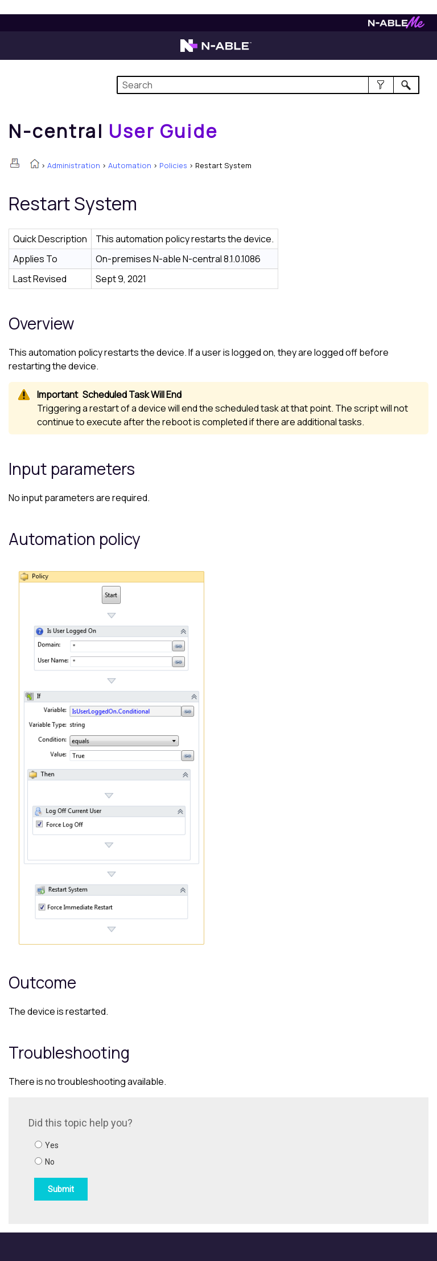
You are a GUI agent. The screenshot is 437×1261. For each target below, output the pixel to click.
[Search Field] (268, 85)
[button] (381, 85)
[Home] (113, 131)
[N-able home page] (216, 50)
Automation (129, 165)
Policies (173, 165)
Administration (73, 165)
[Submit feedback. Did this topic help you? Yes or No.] (182, 1159)
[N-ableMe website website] (396, 25)
